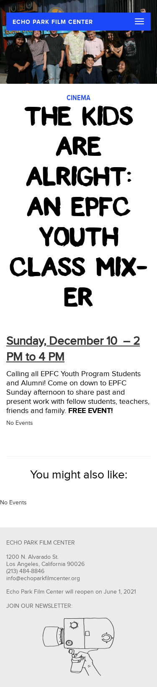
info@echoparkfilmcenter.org (43, 578)
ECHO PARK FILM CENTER (53, 22)
